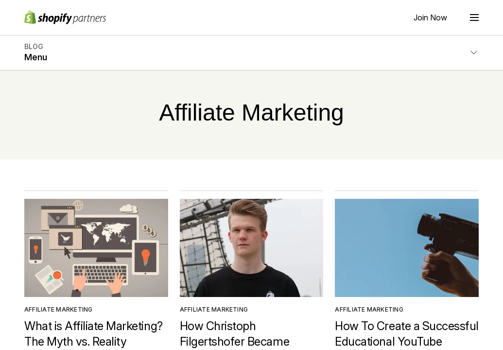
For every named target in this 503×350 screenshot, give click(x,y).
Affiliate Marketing (58, 309)
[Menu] (474, 17)
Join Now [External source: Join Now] (430, 17)
